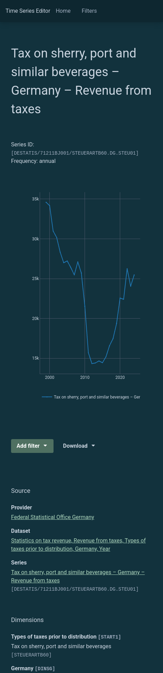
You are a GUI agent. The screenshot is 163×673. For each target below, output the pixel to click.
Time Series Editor (28, 11)
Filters (89, 11)
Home (63, 11)
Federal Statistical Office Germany (52, 517)
